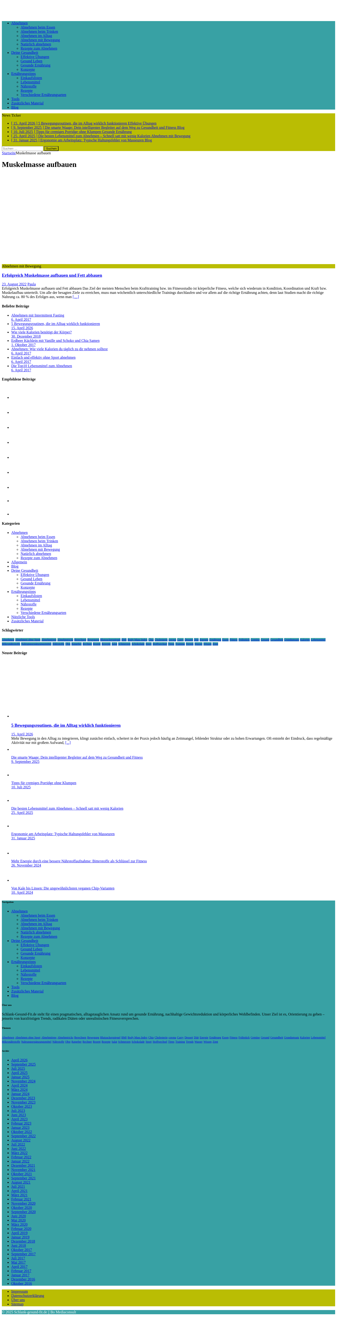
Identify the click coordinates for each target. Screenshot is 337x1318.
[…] (76, 297)
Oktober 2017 (21, 1250)
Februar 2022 (21, 1157)
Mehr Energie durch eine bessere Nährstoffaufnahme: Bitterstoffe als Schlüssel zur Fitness (79, 861)
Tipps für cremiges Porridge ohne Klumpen (43, 783)
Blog (14, 107)
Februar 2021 (21, 1199)
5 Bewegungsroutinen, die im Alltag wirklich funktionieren (55, 324)
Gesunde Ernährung (36, 65)
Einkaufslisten (31, 78)
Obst (68, 644)
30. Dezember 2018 (26, 336)
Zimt (215, 644)
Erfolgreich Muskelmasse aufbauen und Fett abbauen (52, 275)
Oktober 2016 (21, 1283)
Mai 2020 (18, 1220)
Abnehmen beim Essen (38, 27)
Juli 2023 (18, 1111)
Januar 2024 (20, 1094)
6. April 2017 (21, 319)
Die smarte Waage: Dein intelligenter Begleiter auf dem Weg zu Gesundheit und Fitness (77, 757)
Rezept (97, 644)
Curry (180, 639)
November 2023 (23, 1102)
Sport (149, 644)
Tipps (171, 644)
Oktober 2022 (21, 1132)
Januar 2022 (20, 1161)
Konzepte (28, 69)
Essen (225, 639)
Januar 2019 (20, 1237)
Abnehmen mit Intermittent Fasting (37, 315)
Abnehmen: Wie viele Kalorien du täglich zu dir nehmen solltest (59, 349)
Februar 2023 (21, 1123)
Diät (196, 639)
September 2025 (23, 1064)
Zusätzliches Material (27, 103)
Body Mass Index (137, 639)
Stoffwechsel (160, 644)
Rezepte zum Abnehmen (39, 48)
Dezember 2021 (23, 1165)
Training (180, 644)
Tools (15, 99)
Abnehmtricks (65, 639)
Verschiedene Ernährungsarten (43, 95)
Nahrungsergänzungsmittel (36, 644)
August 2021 (20, 1182)
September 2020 (23, 1212)
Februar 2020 (21, 1229)
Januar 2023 (20, 1128)
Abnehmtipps (49, 639)
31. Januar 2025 (23, 838)
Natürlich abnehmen (36, 44)
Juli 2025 (18, 1069)
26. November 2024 (26, 865)
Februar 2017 (21, 1271)
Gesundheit (276, 639)
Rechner (87, 644)
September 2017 (23, 1254)
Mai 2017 (18, 1262)
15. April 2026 (22, 328)
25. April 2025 (22, 813)
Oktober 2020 (21, 1208)
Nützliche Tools (23, 617)
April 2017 (19, 1267)
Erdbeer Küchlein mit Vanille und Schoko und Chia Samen (55, 341)
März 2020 (19, 1224)
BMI (124, 639)
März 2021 (19, 1195)
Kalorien (305, 639)
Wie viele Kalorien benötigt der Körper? (41, 332)
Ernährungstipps (23, 74)
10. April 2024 (22, 892)
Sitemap (17, 1304)
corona (172, 639)
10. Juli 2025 (21, 787)
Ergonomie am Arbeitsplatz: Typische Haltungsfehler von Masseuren (63, 834)
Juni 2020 (18, 1216)
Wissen (207, 644)
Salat (114, 644)
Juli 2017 (18, 1258)
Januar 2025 (20, 1077)
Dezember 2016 (23, 1279)
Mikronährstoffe (11, 644)
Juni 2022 (18, 1149)
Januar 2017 (20, 1275)
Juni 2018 (18, 1246)
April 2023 (19, 1119)
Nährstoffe (29, 86)
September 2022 (23, 1136)
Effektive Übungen (35, 57)
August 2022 (20, 1140)
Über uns (18, 1300)
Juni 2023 (18, 1115)
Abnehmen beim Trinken (39, 31)
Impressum (19, 1291)
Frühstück (244, 639)
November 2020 (23, 1203)
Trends (190, 644)
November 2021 (23, 1170)
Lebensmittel (30, 82)
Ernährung (215, 639)
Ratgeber (76, 644)
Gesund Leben (31, 61)
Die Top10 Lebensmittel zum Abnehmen (41, 366)
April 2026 (19, 1060)
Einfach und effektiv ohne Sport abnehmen (43, 357)
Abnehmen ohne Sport (27, 639)
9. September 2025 (25, 762)
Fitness (234, 639)
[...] (68, 743)
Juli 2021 (18, 1187)
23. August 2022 (14, 284)
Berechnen (80, 639)
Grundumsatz (291, 639)
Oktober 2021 (21, 1174)
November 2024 (23, 1081)
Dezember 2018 (23, 1241)
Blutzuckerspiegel (110, 639)
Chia (151, 639)
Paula (31, 284)
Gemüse (255, 639)
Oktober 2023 (21, 1106)
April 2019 (19, 1233)
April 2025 (19, 1073)
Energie (204, 639)
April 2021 (19, 1191)
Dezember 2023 (23, 1098)
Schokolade (138, 644)
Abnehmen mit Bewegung (40, 40)
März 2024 (19, 1090)
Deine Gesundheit (24, 53)
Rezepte (27, 90)
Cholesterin (161, 639)
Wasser (198, 644)
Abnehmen (19, 23)
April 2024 (19, 1085)
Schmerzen (124, 644)
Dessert (189, 639)
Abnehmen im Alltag (36, 36)
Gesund (265, 639)
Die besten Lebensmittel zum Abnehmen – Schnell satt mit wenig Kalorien (67, 808)
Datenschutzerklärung (27, 1296)
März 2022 (19, 1153)
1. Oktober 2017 (23, 345)
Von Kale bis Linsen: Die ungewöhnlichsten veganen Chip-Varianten (62, 888)
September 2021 (23, 1178)
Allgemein (19, 562)
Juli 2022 (18, 1144)
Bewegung (93, 639)
